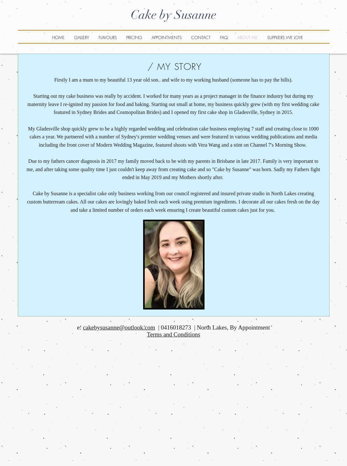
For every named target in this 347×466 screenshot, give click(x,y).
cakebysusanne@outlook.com (119, 327)
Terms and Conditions (173, 334)
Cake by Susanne (173, 14)
